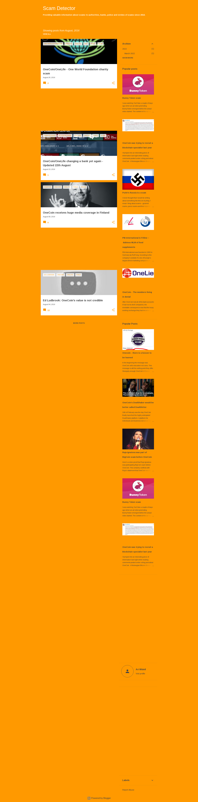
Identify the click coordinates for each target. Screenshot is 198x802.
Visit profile (140, 673)
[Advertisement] (78, 109)
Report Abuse (128, 790)
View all (47, 34)
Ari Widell (141, 669)
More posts (79, 323)
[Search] (155, 8)
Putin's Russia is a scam (134, 193)
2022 (124, 49)
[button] (113, 83)
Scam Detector (59, 8)
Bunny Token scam (131, 98)
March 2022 (130, 53)
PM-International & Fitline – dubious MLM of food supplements (135, 242)
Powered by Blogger (99, 798)
